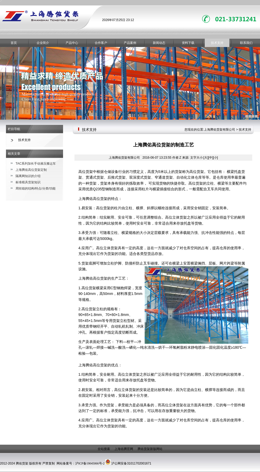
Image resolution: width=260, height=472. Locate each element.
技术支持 (217, 43)
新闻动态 (159, 43)
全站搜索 (104, 449)
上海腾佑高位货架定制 (31, 170)
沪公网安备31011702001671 (131, 463)
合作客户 (101, 43)
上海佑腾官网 (123, 449)
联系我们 (246, 43)
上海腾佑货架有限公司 (219, 129)
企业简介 (43, 43)
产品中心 (72, 43)
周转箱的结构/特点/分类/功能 (36, 188)
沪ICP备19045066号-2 (90, 463)
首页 (14, 43)
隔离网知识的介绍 (28, 176)
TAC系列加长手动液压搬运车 (36, 163)
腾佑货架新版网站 (150, 449)
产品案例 (130, 43)
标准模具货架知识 (28, 182)
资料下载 (188, 43)
